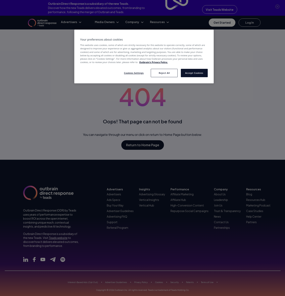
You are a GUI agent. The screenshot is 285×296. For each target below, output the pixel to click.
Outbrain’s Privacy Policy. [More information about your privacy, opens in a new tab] (153, 62)
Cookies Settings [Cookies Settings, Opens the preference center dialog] (134, 72)
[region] (144, 56)
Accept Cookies (194, 72)
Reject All (164, 72)
